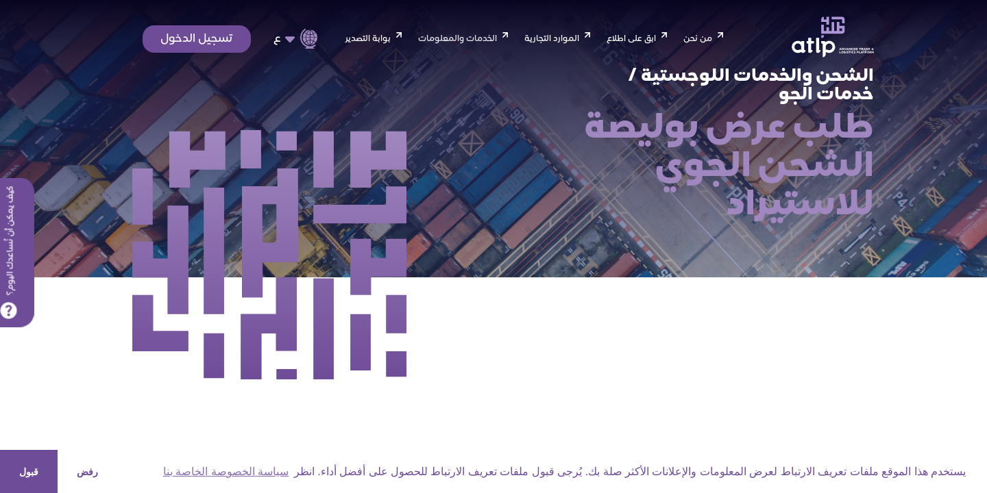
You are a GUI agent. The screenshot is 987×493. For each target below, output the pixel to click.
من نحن (697, 39)
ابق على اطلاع (631, 39)
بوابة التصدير (368, 39)
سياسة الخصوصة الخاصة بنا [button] (226, 471)
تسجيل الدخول (196, 39)
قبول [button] (28, 471)
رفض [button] (87, 471)
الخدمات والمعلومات (457, 39)
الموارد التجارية (551, 39)
